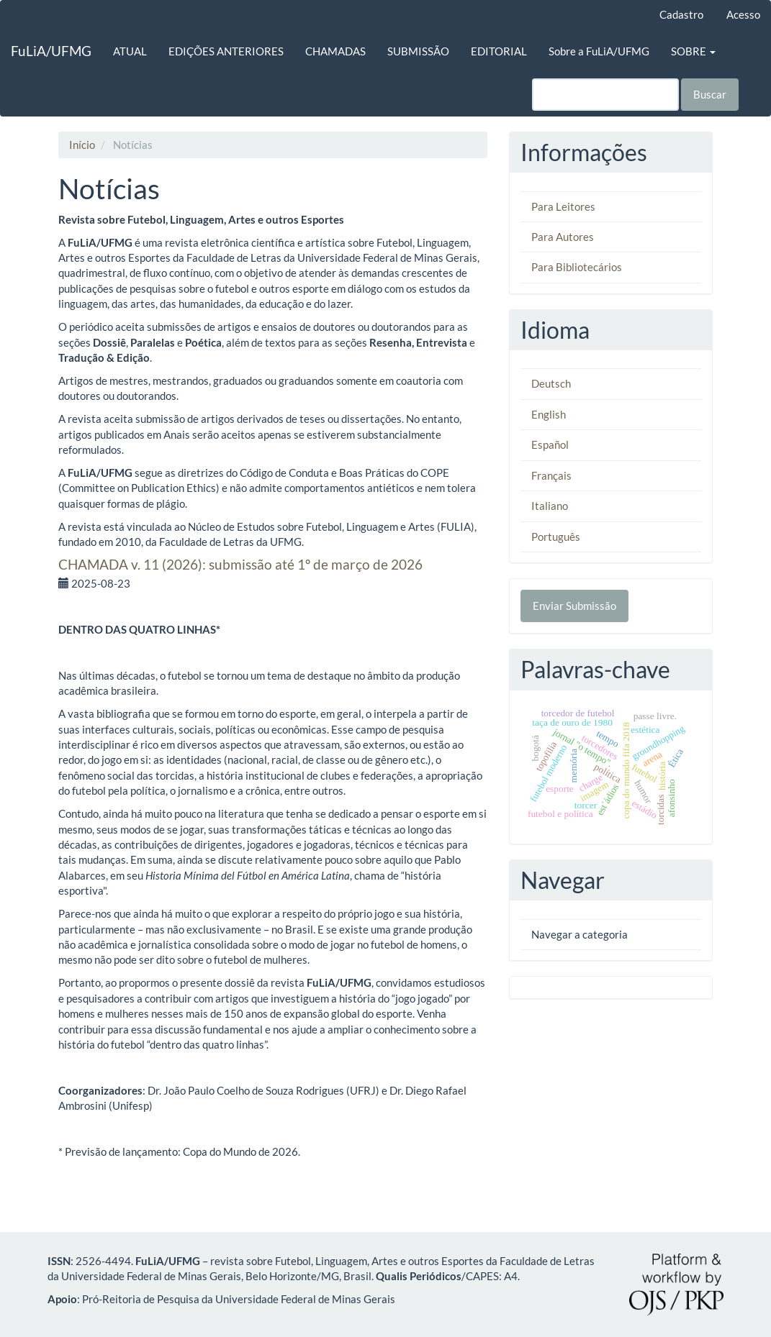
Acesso (743, 14)
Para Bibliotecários (576, 266)
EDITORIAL (499, 51)
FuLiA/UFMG (51, 50)
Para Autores (562, 236)
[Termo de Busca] (605, 94)
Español (550, 444)
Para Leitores (563, 206)
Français (551, 475)
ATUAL (130, 51)
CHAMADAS (335, 51)
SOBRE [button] (693, 51)
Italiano (549, 505)
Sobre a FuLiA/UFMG (599, 51)
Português (555, 536)
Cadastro (681, 14)
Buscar (709, 94)
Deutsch (551, 383)
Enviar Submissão (574, 605)
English (548, 414)
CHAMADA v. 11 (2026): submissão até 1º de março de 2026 (240, 564)
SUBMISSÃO (418, 51)
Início (82, 144)
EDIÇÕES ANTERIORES (226, 51)
